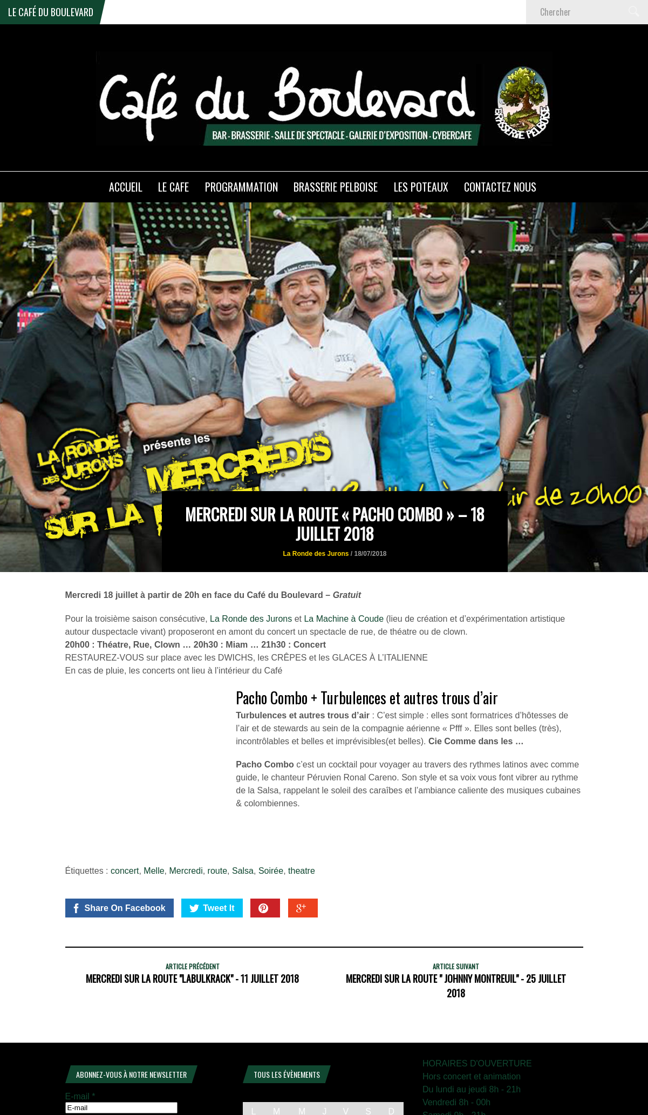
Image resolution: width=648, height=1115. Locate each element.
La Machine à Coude (344, 564)
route (217, 816)
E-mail (80, 1041)
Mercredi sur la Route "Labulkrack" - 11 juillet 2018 (192, 924)
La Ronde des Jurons (316, 499)
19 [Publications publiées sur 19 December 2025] (346, 1107)
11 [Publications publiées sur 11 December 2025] (325, 1090)
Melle (154, 816)
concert (125, 816)
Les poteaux (421, 187)
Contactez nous (500, 187)
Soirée (270, 816)
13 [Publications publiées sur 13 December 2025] (368, 1090)
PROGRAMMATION (241, 187)
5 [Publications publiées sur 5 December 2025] (345, 1073)
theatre (301, 816)
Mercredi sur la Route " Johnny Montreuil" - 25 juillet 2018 (456, 931)
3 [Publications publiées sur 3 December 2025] (301, 1073)
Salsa (243, 816)
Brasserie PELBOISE (336, 187)
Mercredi (185, 816)
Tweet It (211, 854)
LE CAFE (173, 187)
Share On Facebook (118, 854)
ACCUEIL (125, 187)
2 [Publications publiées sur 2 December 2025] (276, 1073)
